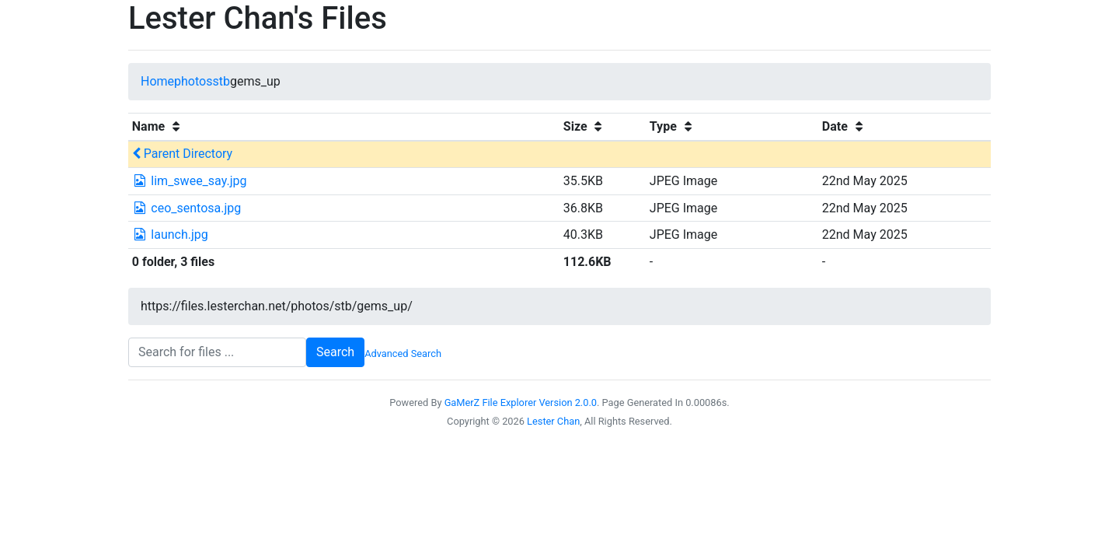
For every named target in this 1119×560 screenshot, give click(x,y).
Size (584, 126)
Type (673, 126)
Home (157, 81)
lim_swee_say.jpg (189, 180)
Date (844, 126)
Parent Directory (182, 153)
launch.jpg (170, 234)
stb (220, 81)
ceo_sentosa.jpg (187, 208)
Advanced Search (402, 353)
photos (193, 81)
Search (335, 352)
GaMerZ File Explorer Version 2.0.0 (520, 402)
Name (158, 126)
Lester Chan (553, 421)
